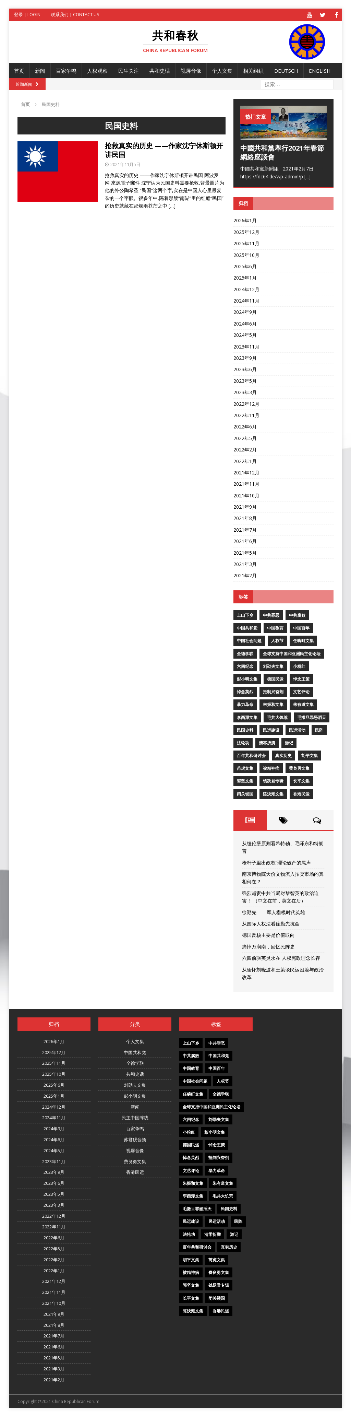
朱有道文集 (303, 704)
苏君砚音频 (135, 1139)
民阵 (319, 729)
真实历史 (283, 755)
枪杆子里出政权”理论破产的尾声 (276, 861)
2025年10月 (246, 254)
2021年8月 (245, 517)
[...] (307, 175)
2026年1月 (245, 219)
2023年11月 (246, 345)
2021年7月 (245, 529)
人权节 (277, 640)
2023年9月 (245, 357)
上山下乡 (245, 614)
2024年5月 (245, 334)
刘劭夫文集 (273, 665)
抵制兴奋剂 (273, 691)
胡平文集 (309, 755)
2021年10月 (246, 494)
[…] (172, 205)
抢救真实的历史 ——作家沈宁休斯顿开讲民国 (164, 149)
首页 (19, 69)
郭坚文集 (245, 780)
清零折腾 (267, 742)
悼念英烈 (245, 691)
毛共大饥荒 (277, 716)
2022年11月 (246, 414)
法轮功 (243, 742)
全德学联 (245, 653)
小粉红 (299, 665)
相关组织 (253, 69)
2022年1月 (245, 460)
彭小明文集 (247, 678)
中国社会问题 (249, 640)
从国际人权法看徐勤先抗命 (271, 923)
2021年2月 (245, 574)
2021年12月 (246, 471)
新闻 (40, 69)
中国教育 (275, 627)
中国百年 (301, 627)
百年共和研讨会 (251, 755)
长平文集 (301, 780)
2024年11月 (246, 300)
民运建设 (271, 729)
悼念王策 (301, 678)
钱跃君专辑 (273, 780)
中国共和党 (247, 627)
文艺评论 (301, 691)
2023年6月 (245, 368)
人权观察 (97, 69)
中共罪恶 (271, 614)
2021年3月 (245, 563)
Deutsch (286, 69)
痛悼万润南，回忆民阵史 (268, 945)
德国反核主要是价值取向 (268, 934)
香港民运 (301, 793)
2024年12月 (246, 288)
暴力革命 (245, 704)
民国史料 (245, 729)
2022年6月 (245, 426)
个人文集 (222, 69)
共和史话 (159, 69)
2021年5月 (245, 551)
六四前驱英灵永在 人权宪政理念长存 (281, 957)
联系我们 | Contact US (75, 14)
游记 (289, 742)
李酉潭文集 (247, 716)
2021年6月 (245, 540)
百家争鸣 (66, 69)
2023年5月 (245, 380)
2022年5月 (245, 437)
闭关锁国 (245, 793)
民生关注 (128, 69)
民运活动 (297, 729)
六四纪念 (245, 665)
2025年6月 (245, 265)
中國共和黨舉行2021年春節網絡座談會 (282, 152)
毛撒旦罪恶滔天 (311, 716)
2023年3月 (245, 391)
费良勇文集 (299, 767)
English (320, 69)
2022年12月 (246, 403)
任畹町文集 (303, 640)
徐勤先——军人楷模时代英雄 (273, 911)
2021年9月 (245, 506)
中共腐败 (297, 614)
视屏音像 (191, 69)
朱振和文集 (273, 704)
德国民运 (275, 678)
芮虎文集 (245, 767)
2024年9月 (245, 311)
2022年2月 (245, 449)
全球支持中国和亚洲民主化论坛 (291, 653)
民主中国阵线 (135, 1117)
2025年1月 (245, 277)
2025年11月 (246, 242)
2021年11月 (246, 483)
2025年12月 (246, 231)
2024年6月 (245, 322)
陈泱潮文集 (273, 793)
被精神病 (271, 767)
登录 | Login (27, 14)
